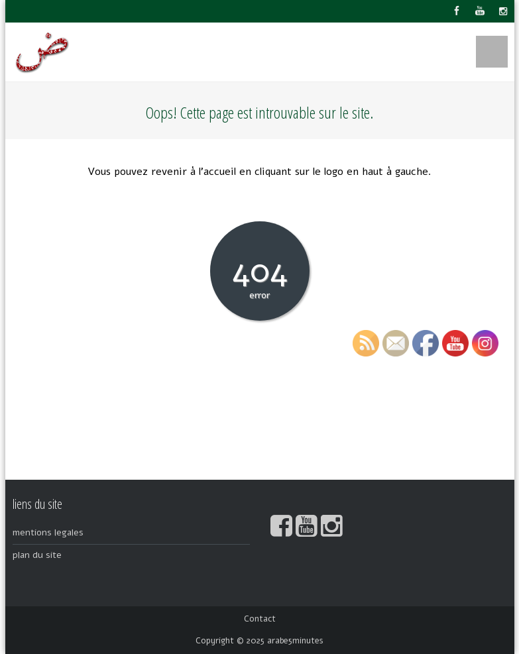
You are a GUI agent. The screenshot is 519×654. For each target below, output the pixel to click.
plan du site (37, 555)
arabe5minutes (295, 641)
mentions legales (48, 532)
